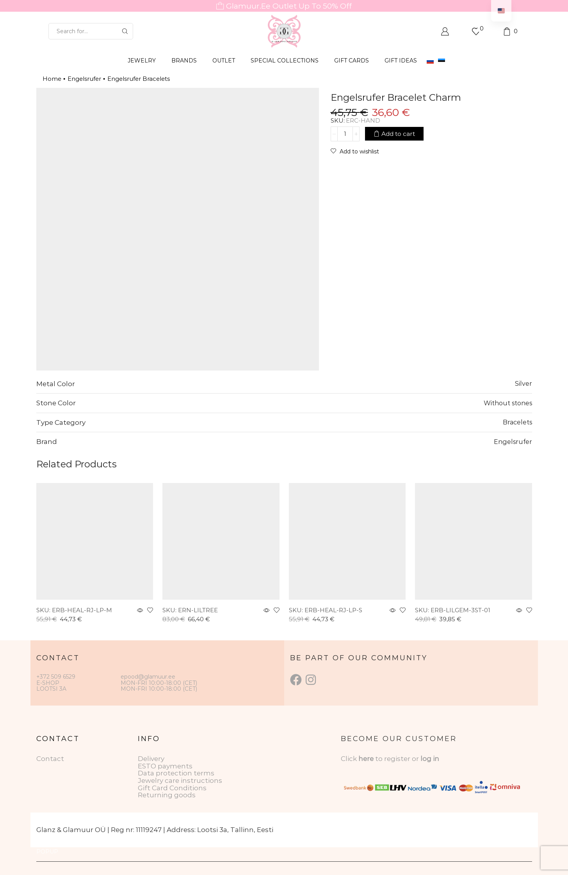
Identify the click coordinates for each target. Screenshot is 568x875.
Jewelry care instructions (180, 780)
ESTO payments (165, 766)
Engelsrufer (84, 78)
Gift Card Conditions (172, 788)
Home (52, 78)
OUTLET (223, 60)
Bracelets (517, 422)
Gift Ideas (401, 60)
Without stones (508, 403)
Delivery (151, 759)
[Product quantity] (345, 134)
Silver (523, 383)
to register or (397, 759)
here (366, 759)
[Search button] (125, 31)
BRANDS (184, 60)
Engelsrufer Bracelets (138, 78)
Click (349, 759)
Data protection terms (176, 773)
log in (429, 759)
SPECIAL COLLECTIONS (285, 60)
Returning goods (167, 795)
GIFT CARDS (351, 60)
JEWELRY (142, 60)
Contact (50, 759)
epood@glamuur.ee (148, 676)
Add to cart (398, 133)
